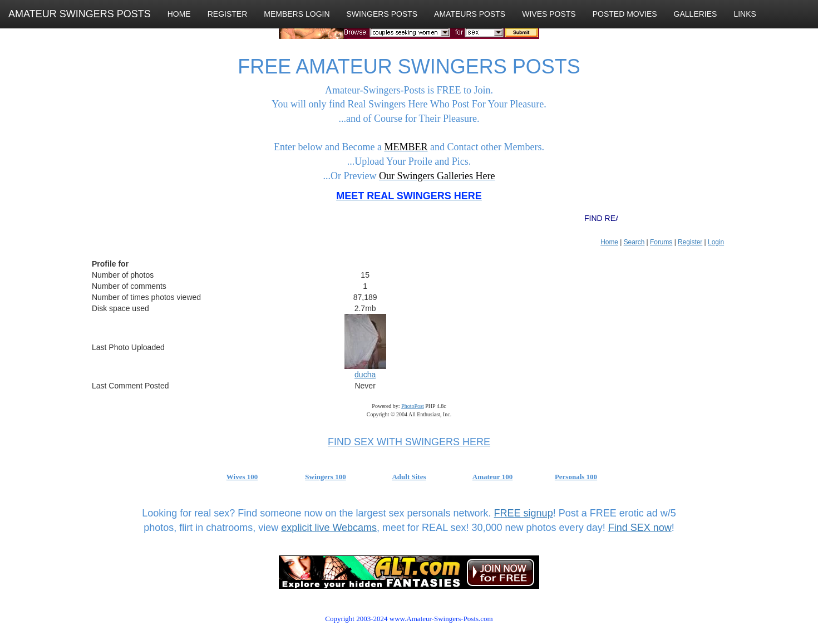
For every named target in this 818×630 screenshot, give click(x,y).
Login (716, 242)
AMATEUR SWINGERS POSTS (79, 13)
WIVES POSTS (548, 13)
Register (690, 242)
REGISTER (228, 13)
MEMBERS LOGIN (296, 13)
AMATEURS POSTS (469, 13)
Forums (661, 242)
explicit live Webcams (329, 527)
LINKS (744, 13)
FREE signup (523, 513)
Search (634, 242)
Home (609, 242)
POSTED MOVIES (625, 13)
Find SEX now (640, 527)
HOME (179, 13)
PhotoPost (412, 406)
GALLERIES (695, 13)
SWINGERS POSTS (382, 13)
